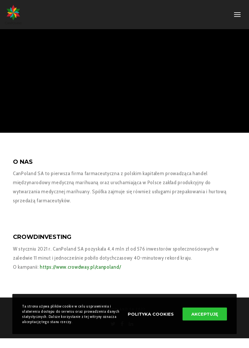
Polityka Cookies (151, 314)
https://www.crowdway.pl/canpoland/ (80, 267)
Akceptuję (204, 314)
